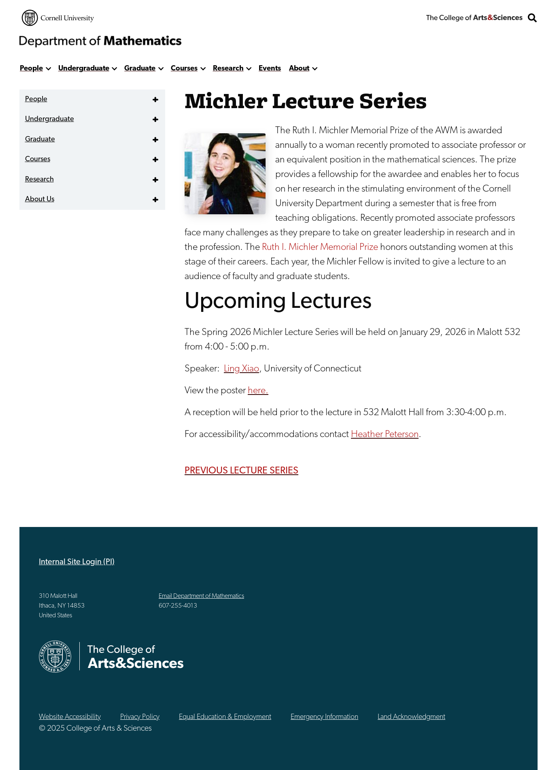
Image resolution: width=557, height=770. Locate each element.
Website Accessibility (70, 717)
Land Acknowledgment (411, 717)
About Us (39, 199)
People (31, 69)
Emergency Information (324, 717)
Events (270, 69)
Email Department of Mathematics (201, 596)
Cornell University (57, 18)
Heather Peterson (385, 434)
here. (258, 391)
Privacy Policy (139, 717)
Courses (184, 69)
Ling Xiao (241, 369)
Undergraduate (83, 69)
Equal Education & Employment (225, 717)
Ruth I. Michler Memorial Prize (320, 247)
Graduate (139, 69)
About (299, 69)
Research (228, 69)
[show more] (48, 68)
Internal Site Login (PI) (77, 562)
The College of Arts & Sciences (474, 18)
